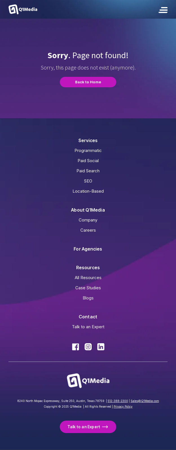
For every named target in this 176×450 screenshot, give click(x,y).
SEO (88, 181)
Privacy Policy (123, 406)
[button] (163, 9)
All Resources (88, 277)
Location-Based (88, 191)
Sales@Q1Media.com (145, 401)
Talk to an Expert (88, 326)
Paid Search (88, 170)
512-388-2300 (118, 401)
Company (88, 220)
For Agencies (88, 249)
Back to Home (88, 82)
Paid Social (88, 160)
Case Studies (88, 287)
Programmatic (88, 150)
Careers (88, 230)
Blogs (88, 298)
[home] (22, 9)
